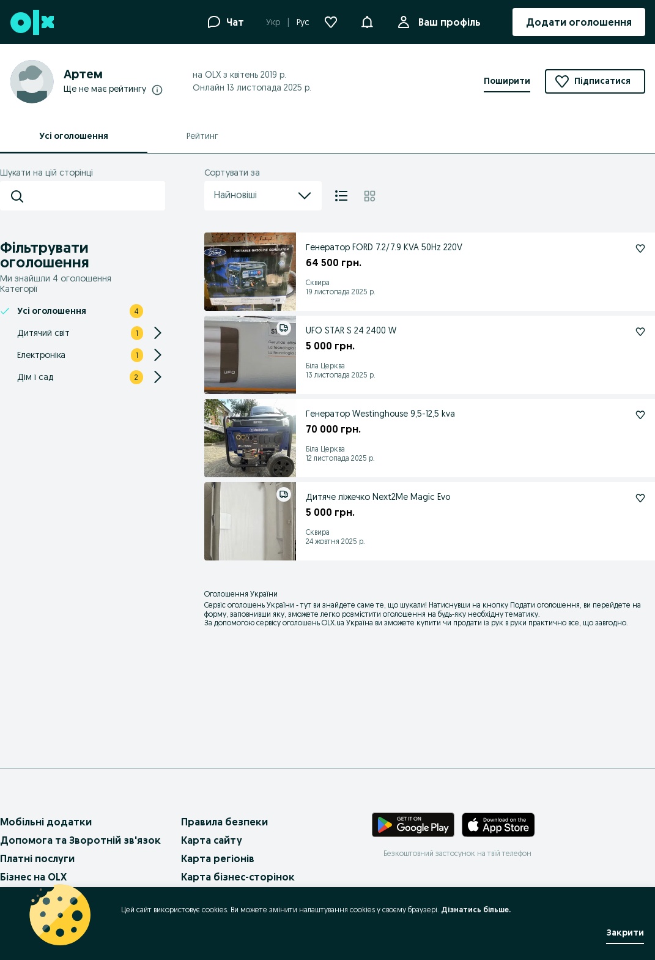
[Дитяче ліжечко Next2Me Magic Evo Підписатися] (640, 498)
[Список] (341, 195)
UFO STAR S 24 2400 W (351, 330)
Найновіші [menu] (263, 195)
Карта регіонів (217, 858)
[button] (367, 21)
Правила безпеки (224, 822)
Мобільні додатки (46, 822)
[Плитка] (369, 195)
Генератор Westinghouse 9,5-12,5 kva (380, 413)
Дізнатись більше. (476, 909)
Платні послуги (37, 858)
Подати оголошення (545, 604)
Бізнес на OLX (33, 877)
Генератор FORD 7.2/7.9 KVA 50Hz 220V (384, 247)
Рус (303, 22)
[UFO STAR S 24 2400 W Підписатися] (640, 332)
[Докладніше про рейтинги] (157, 89)
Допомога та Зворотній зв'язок (80, 840)
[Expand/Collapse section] (157, 333)
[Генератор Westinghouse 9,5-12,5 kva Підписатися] (640, 415)
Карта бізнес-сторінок (238, 877)
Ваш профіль (447, 22)
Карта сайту (211, 840)
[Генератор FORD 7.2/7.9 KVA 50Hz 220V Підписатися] (640, 248)
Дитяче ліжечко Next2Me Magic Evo (378, 496)
